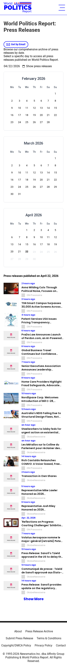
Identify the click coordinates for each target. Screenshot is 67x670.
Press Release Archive (39, 631)
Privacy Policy (43, 645)
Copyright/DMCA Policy (16, 645)
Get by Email (15, 44)
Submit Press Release (19, 638)
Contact (61, 645)
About (18, 631)
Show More (34, 598)
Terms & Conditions (49, 638)
